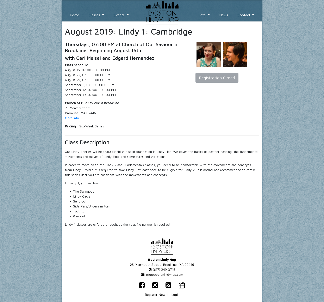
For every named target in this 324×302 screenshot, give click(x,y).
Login (175, 294)
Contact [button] (244, 15)
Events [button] (120, 15)
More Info (72, 118)
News (223, 15)
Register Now (155, 294)
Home (74, 15)
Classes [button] (95, 15)
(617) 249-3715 (162, 269)
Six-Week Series (91, 126)
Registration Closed (217, 77)
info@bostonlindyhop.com (162, 274)
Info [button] (203, 15)
